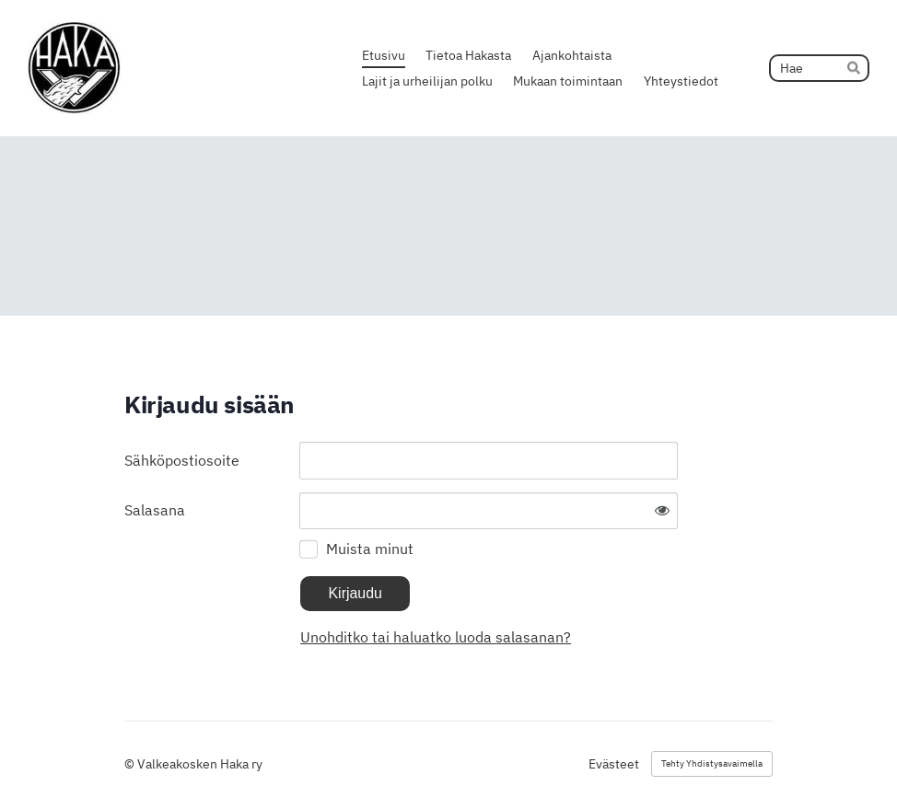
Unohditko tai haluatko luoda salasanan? (435, 637)
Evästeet (613, 763)
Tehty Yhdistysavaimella (712, 763)
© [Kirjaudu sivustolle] (130, 764)
